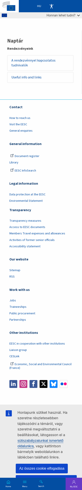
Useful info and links (26, 77)
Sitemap (14, 270)
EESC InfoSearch (23, 170)
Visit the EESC (18, 124)
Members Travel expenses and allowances (37, 233)
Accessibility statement (24, 246)
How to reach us (19, 118)
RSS (12, 276)
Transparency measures (25, 221)
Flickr (64, 384)
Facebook (33, 384)
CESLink (14, 356)
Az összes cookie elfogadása (41, 468)
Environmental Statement (26, 201)
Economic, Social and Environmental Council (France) (40, 366)
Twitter (43, 384)
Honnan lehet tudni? (63, 15)
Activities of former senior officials (32, 240)
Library (13, 162)
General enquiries (21, 131)
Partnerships (17, 320)
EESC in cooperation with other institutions (37, 343)
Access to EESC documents (27, 227)
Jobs (12, 300)
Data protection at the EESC (27, 194)
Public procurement (22, 313)
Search (41, 486)
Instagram (23, 384)
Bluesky (54, 384)
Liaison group (18, 350)
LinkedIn (13, 384)
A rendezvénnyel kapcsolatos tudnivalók (33, 63)
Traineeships (17, 307)
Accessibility (51, 6)
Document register (24, 156)
